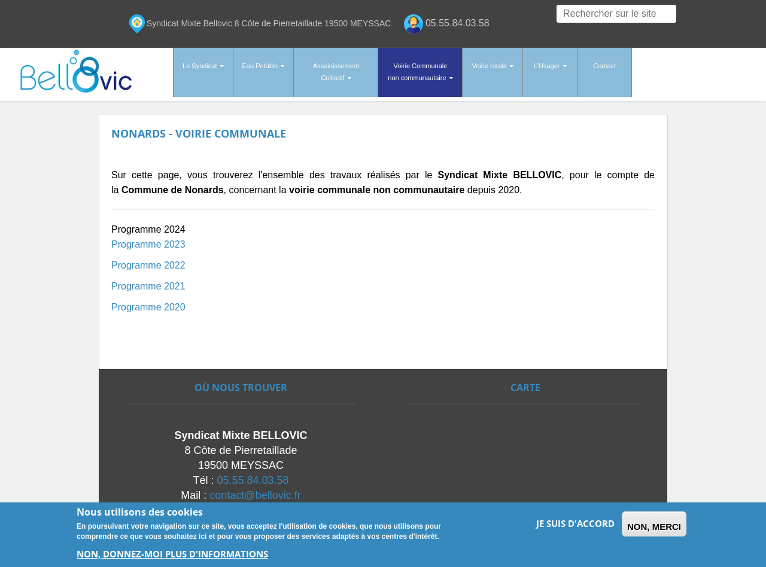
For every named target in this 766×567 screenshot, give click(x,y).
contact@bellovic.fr (254, 490)
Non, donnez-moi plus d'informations (172, 554)
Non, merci (654, 527)
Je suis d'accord (575, 523)
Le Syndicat (200, 65)
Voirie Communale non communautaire (417, 71)
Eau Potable (260, 65)
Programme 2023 (148, 239)
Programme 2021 (148, 281)
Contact (604, 65)
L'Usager (547, 65)
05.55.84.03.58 (252, 475)
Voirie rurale (489, 65)
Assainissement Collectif (336, 71)
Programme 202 (145, 260)
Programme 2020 (148, 302)
